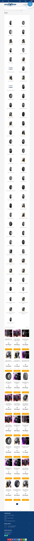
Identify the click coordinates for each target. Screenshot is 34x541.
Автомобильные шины (9, 10)
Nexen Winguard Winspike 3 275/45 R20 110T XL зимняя (17, 404)
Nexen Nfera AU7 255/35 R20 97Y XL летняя (8, 447)
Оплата (5, 516)
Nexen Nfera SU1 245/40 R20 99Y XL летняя (25, 447)
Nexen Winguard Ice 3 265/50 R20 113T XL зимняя (8, 469)
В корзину (9, 349)
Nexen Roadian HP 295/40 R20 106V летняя (8, 361)
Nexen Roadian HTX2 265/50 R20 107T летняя (8, 339)
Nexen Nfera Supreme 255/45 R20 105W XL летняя (25, 340)
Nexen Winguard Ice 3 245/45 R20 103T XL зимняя (17, 469)
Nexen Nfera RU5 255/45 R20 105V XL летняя (8, 490)
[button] (26, 4)
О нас (5, 519)
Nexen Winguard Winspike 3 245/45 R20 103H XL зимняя (17, 340)
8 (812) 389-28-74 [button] (8, 532)
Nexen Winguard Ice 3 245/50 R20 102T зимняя (17, 383)
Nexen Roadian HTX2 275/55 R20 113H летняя (25, 426)
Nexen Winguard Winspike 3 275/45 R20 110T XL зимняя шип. (8, 426)
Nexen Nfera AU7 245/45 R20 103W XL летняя (9, 383)
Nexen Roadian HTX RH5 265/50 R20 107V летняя (25, 361)
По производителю (16, 10)
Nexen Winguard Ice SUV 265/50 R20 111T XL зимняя (25, 383)
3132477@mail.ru (7, 533)
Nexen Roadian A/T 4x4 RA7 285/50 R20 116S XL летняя (17, 490)
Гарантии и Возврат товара (9, 515)
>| (6, 506)
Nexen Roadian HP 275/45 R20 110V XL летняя (25, 490)
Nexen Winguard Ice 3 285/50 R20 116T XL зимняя (17, 426)
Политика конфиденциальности (9, 520)
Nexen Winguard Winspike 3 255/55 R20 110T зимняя (8, 404)
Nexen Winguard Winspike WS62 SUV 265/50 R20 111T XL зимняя (25, 405)
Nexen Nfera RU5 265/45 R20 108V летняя (17, 361)
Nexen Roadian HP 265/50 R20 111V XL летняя (17, 447)
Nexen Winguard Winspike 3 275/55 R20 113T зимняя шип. (25, 469)
